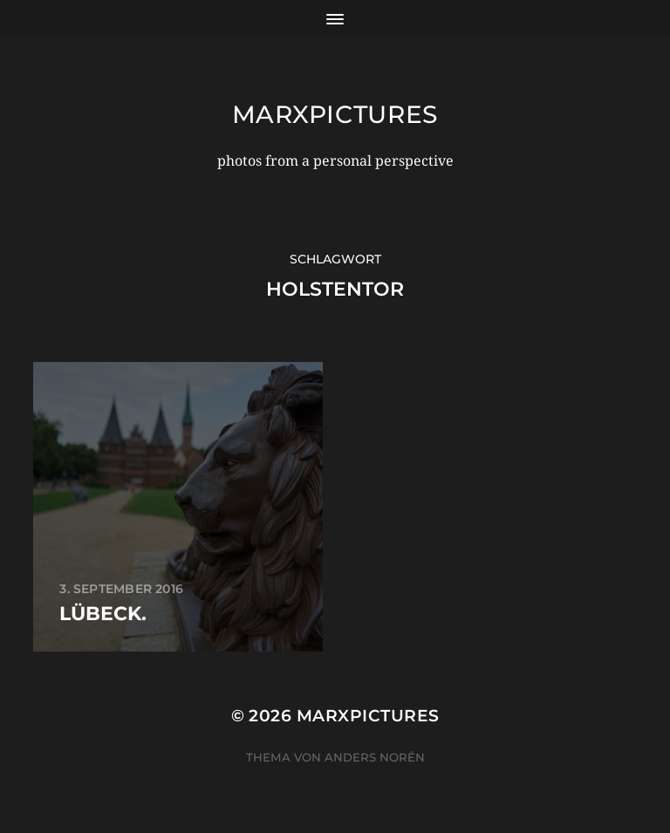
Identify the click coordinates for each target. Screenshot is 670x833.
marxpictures (335, 114)
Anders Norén (375, 757)
